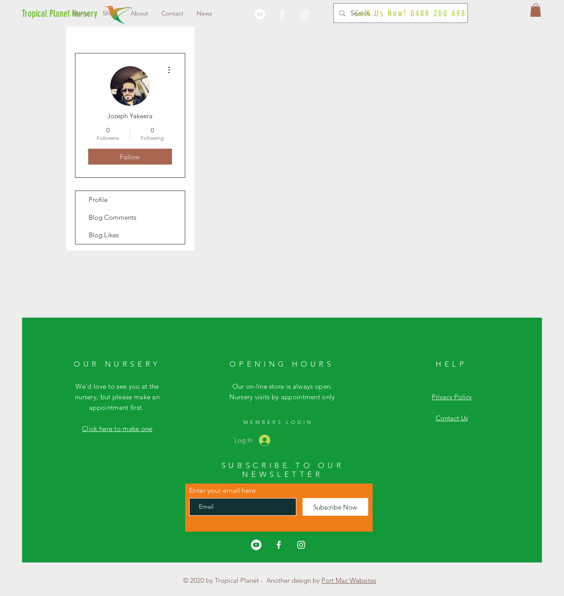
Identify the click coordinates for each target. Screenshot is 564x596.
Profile (98, 199)
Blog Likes (104, 235)
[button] (535, 10)
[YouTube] (259, 14)
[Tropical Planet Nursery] (59, 14)
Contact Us (452, 418)
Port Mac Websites (348, 580)
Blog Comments (112, 217)
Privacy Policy (452, 397)
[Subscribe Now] (335, 507)
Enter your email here (222, 490)
